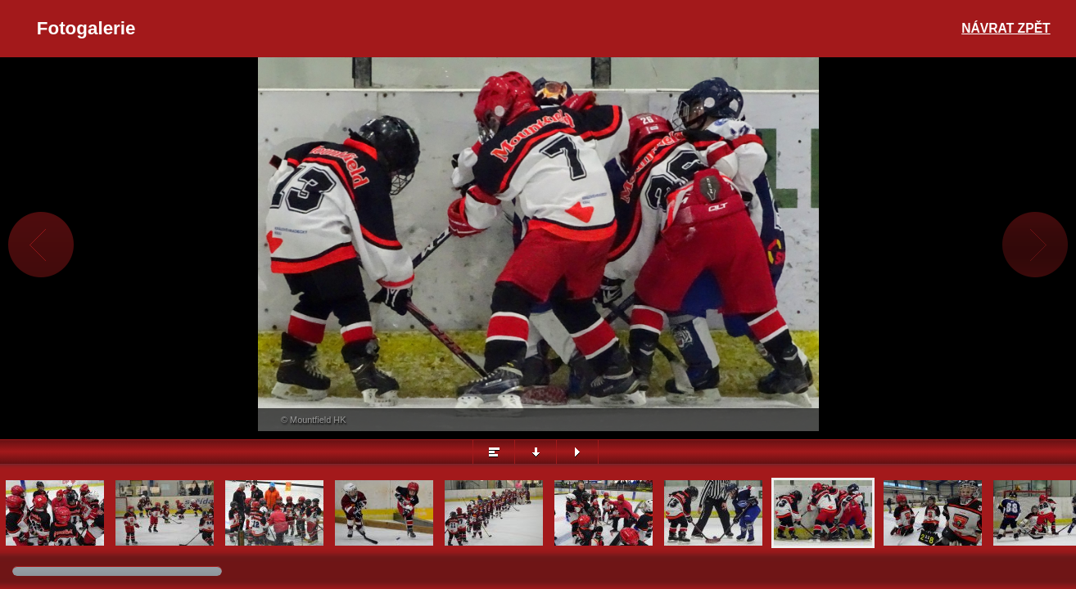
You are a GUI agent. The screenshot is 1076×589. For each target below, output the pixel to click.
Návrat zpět (1005, 28)
